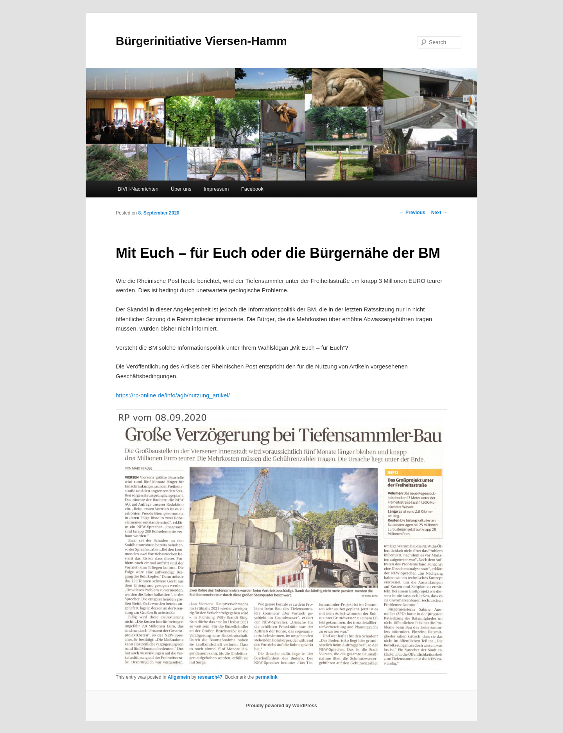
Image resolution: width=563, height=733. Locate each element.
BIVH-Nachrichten (138, 189)
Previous (412, 212)
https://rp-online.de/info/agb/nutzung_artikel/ (173, 395)
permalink (266, 677)
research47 (209, 677)
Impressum (216, 189)
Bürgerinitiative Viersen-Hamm (201, 40)
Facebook (252, 189)
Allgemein (179, 677)
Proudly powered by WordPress (281, 705)
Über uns (181, 189)
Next (439, 212)
